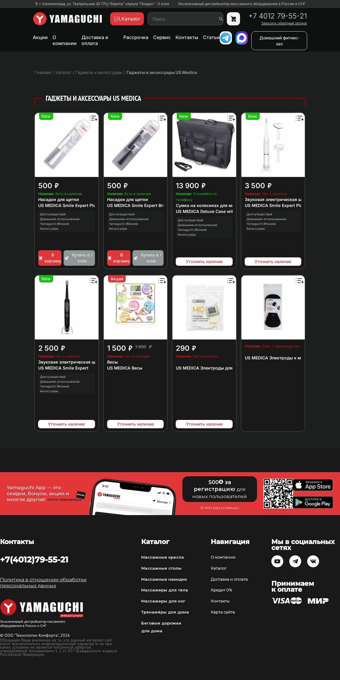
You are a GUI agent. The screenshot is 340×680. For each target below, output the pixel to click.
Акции (40, 37)
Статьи (211, 37)
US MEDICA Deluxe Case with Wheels (214, 211)
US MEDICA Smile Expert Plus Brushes (77, 205)
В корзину (49, 257)
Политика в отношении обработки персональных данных (43, 582)
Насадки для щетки (58, 199)
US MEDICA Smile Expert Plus (275, 205)
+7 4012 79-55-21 (277, 16)
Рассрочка (135, 37)
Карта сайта (223, 612)
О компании (65, 40)
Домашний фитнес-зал (279, 40)
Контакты (187, 37)
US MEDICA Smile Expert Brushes (141, 205)
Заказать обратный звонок (284, 23)
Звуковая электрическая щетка (278, 199)
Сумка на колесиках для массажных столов (222, 205)
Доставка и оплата (94, 40)
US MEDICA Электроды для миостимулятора (223, 367)
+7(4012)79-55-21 (34, 559)
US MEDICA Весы (124, 367)
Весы (112, 361)
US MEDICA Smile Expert (63, 367)
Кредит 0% (221, 590)
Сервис (162, 37)
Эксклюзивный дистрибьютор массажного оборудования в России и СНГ (242, 4)
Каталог (219, 568)
